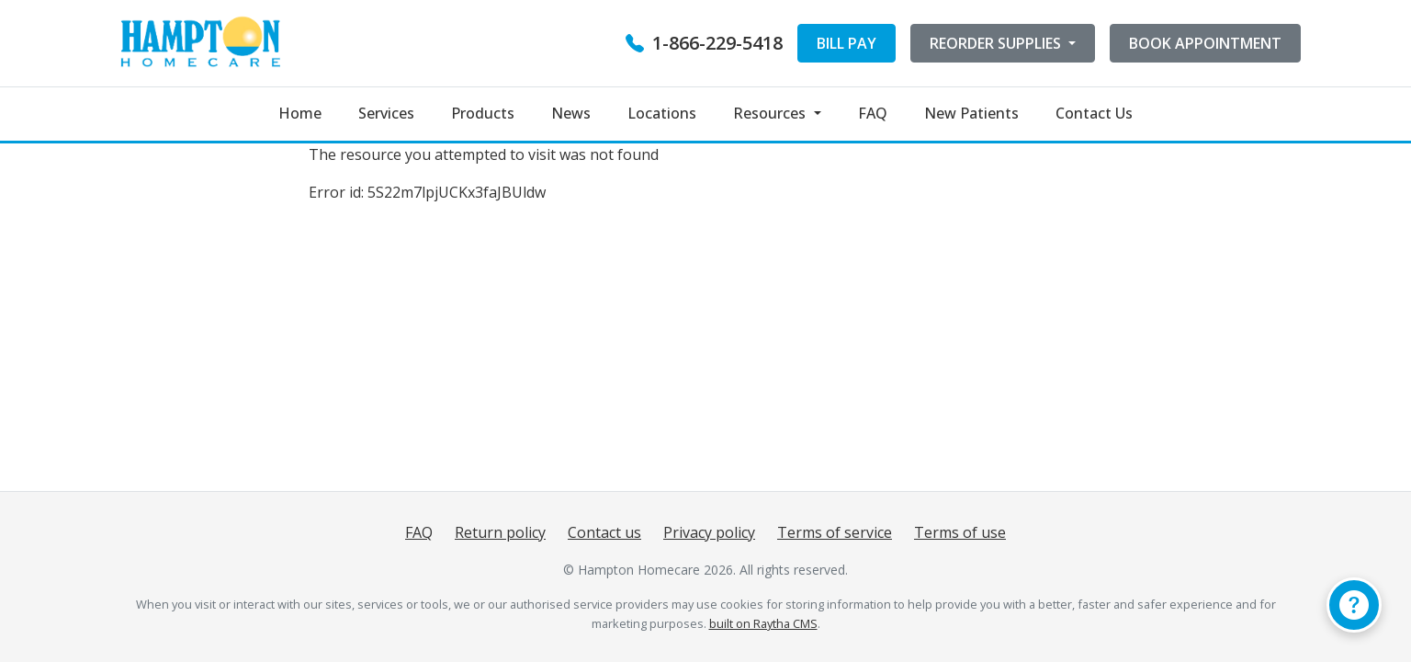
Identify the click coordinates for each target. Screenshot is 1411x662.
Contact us (604, 532)
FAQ (872, 113)
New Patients (971, 113)
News (571, 113)
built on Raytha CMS (763, 623)
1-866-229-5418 (704, 42)
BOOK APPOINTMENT (1205, 43)
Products (482, 113)
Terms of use (960, 532)
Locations (661, 113)
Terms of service (834, 532)
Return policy (500, 532)
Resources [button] (771, 113)
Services (386, 113)
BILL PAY (846, 43)
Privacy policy (709, 532)
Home (300, 113)
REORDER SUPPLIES (997, 43)
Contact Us (1094, 113)
